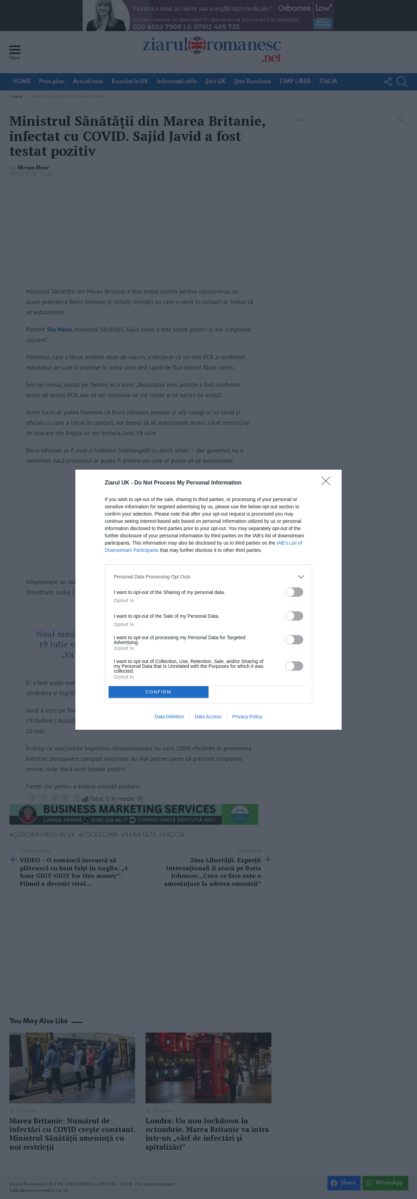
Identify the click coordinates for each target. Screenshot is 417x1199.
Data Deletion (169, 716)
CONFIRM (159, 691)
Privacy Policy (247, 716)
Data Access (208, 716)
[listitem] (208, 577)
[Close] (328, 483)
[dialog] (208, 600)
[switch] (294, 592)
